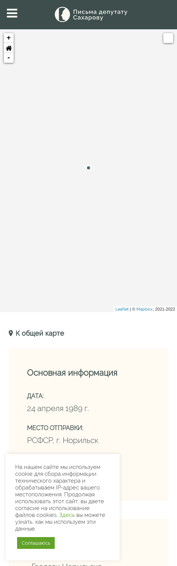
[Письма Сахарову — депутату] (88, 14)
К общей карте (39, 333)
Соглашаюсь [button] (36, 543)
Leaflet (122, 309)
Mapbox (144, 309)
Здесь (67, 515)
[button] (9, 48)
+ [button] (9, 38)
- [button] (9, 57)
